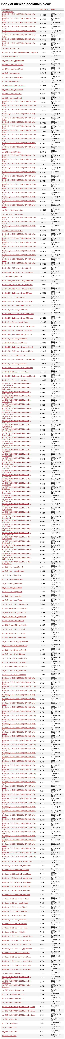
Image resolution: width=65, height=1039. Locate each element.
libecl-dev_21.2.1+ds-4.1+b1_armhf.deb (16, 965)
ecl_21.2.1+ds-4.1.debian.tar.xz (13, 994)
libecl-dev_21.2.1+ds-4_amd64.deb (14, 911)
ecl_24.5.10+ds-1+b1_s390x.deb (14, 637)
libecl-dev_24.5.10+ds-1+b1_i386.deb (15, 870)
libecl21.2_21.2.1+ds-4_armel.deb (14, 364)
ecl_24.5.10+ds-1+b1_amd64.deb (14, 617)
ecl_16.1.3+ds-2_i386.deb (11, 152)
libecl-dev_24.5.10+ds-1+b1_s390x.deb (16, 886)
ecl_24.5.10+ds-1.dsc (9, 1019)
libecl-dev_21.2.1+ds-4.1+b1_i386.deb (15, 953)
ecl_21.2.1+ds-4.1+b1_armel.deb (14, 670)
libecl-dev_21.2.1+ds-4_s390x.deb (14, 924)
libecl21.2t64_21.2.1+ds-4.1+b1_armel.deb (17, 368)
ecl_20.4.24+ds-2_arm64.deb (12, 69)
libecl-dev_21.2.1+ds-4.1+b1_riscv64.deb (17, 961)
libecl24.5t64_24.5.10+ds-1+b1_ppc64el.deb (18, 289)
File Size (43, 9)
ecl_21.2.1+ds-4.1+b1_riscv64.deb (14, 666)
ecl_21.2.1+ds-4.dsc (9, 1027)
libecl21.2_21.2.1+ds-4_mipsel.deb (14, 380)
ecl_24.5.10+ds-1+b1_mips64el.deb (15, 604)
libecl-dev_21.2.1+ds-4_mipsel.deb (14, 928)
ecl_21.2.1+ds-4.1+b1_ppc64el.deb (14, 646)
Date (53, 9)
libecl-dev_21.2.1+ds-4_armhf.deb (14, 915)
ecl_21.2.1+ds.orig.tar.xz (11, 73)
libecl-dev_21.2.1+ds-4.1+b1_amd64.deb (16, 940)
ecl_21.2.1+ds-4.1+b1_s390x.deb (14, 662)
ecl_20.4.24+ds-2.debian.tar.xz (13, 973)
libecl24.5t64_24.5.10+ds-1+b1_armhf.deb (17, 330)
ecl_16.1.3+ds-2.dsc (9, 1036)
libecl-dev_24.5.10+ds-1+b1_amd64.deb (16, 874)
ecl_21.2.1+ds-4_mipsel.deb (12, 592)
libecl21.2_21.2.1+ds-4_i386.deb (13, 297)
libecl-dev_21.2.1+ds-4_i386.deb (13, 932)
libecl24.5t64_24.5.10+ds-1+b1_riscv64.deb (17, 272)
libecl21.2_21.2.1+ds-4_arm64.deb (14, 339)
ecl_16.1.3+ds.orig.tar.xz (11, 48)
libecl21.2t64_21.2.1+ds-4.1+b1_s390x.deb (17, 318)
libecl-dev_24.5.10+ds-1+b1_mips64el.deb (17, 861)
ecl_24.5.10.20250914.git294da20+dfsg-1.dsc (18, 1015)
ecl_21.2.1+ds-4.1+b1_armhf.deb (14, 675)
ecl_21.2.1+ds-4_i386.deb (11, 575)
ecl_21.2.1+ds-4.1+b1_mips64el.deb (15, 641)
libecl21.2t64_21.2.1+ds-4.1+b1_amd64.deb (18, 314)
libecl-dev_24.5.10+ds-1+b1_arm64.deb (16, 866)
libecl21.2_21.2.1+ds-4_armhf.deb (14, 355)
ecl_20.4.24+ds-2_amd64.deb (12, 65)
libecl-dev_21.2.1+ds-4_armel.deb (14, 920)
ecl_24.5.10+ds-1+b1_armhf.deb (13, 633)
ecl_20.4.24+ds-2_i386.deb (12, 94)
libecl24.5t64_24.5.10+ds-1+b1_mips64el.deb (18, 359)
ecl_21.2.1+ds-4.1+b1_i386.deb (13, 654)
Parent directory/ (8, 12)
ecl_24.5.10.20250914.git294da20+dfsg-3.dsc (18, 1011)
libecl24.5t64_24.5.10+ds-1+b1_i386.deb (16, 268)
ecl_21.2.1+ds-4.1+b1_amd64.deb (14, 658)
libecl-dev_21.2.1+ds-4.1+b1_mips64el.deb (17, 936)
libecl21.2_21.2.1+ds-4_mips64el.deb (15, 372)
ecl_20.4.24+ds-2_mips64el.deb (13, 85)
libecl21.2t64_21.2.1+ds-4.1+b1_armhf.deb (17, 351)
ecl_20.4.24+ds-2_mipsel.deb (12, 214)
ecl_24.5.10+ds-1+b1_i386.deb (13, 621)
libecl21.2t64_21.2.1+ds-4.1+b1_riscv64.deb (18, 305)
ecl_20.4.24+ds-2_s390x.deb (12, 90)
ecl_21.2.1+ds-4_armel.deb (12, 596)
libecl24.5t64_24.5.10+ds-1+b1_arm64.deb (17, 301)
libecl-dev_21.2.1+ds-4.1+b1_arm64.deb (16, 957)
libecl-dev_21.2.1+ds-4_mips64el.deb (15, 899)
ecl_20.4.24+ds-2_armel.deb (12, 231)
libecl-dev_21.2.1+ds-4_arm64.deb (14, 907)
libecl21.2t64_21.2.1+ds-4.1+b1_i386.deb (17, 293)
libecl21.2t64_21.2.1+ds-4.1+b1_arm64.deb (17, 347)
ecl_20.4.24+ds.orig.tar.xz (11, 81)
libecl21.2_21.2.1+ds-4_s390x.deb (14, 343)
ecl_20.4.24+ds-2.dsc (9, 1032)
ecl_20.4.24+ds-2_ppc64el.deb (13, 61)
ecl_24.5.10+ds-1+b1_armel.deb (13, 629)
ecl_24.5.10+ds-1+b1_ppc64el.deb (14, 608)
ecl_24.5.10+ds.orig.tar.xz (11, 56)
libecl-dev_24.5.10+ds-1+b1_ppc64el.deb (17, 878)
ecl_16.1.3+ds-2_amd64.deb (12, 77)
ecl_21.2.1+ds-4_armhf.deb (12, 600)
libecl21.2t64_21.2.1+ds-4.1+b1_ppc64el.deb (18, 326)
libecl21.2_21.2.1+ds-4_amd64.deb (14, 310)
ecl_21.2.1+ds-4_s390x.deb (12, 588)
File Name (6, 9)
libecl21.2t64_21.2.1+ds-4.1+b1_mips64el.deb (18, 376)
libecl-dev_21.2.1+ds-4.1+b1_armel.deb (16, 969)
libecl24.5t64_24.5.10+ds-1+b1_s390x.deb (17, 285)
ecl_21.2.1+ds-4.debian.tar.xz (12, 998)
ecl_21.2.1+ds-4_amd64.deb (12, 579)
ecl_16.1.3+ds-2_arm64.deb (12, 98)
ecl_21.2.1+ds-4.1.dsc (10, 1023)
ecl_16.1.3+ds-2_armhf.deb (12, 276)
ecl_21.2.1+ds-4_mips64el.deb (13, 571)
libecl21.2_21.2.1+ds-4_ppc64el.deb (15, 322)
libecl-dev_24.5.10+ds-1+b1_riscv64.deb (16, 882)
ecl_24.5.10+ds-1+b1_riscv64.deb (14, 625)
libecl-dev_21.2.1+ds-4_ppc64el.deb (15, 903)
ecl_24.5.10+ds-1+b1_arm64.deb (14, 612)
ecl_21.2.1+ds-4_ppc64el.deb (12, 567)
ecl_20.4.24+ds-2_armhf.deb (12, 210)
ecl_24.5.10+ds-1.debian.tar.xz (13, 990)
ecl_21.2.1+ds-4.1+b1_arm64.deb (14, 650)
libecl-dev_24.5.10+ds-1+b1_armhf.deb (16, 890)
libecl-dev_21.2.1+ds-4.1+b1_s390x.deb (16, 944)
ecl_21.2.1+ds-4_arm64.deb (12, 583)
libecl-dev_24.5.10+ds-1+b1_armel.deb (16, 895)
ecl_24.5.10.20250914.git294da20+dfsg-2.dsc (18, 1007)
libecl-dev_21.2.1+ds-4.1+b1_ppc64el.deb (17, 949)
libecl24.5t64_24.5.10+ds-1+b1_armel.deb (17, 334)
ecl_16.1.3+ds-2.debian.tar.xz (12, 1002)
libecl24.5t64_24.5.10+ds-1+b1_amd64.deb (17, 280)
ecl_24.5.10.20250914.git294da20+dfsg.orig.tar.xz (20, 52)
